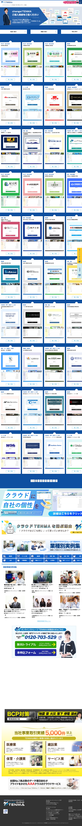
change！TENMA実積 (50, 819)
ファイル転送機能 (50, 815)
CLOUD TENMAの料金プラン (52, 802)
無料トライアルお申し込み (74, 814)
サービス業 (24, 556)
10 (51, 480)
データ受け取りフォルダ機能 (52, 812)
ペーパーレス (49, 816)
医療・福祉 (52, 556)
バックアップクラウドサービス (52, 811)
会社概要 (70, 807)
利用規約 (70, 819)
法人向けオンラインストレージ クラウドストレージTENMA (45, 798)
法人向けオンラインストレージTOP (53, 800)
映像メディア (38, 560)
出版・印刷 (66, 556)
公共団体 (52, 560)
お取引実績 (71, 811)
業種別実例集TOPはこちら (44, 621)
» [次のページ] (56, 480)
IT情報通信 (24, 560)
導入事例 (48, 808)
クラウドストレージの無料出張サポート (54, 809)
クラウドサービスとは (51, 807)
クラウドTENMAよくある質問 (75, 809)
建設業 (38, 556)
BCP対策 (48, 801)
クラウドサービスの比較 (51, 804)
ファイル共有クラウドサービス (52, 813)
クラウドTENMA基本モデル (52, 817)
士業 (10, 560)
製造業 (10, 556)
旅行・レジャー (66, 560)
